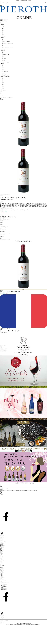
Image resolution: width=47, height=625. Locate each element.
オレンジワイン (2, 543)
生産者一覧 (1, 550)
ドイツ (1, 554)
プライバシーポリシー (4, 588)
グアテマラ (1, 573)
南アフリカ (1, 569)
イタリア (1, 555)
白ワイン (1, 540)
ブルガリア (1, 570)
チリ (0, 564)
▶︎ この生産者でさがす (3, 332)
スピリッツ (1, 547)
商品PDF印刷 (2, 218)
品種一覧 (1, 551)
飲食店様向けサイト (4, 589)
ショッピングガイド (4, 584)
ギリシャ (1, 574)
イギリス (1, 571)
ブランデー (1, 544)
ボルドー (1, 222)
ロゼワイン (1, 542)
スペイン (1, 562)
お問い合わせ (3, 585)
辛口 (3, 236)
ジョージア (1, 572)
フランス (3, 220)
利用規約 (2, 583)
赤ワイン (3, 231)
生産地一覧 (1, 549)
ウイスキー (1, 546)
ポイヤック (1, 224)
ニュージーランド (2, 565)
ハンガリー (1, 566)
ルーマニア (1, 568)
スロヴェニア (2, 563)
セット (1, 548)
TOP (0, 22)
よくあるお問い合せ (4, 586)
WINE (1, 23)
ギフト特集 (1, 576)
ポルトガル (1, 567)
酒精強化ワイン (2, 545)
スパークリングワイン (3, 541)
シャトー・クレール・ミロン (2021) (9, 291)
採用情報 (2, 587)
